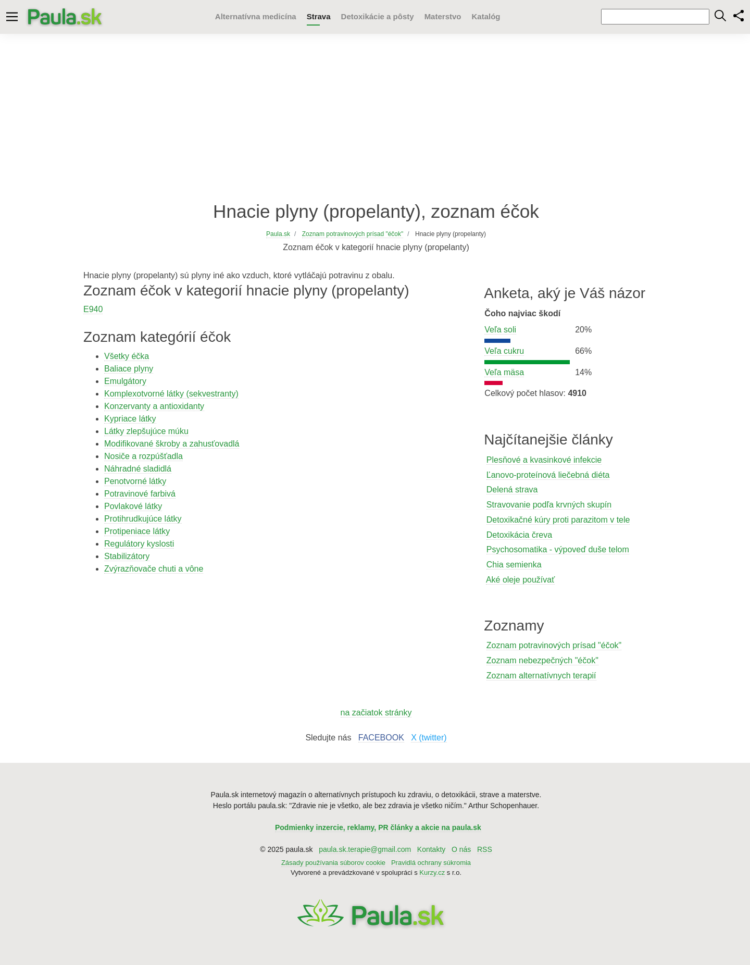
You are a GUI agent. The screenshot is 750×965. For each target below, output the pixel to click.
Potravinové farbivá (140, 493)
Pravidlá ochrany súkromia (431, 863)
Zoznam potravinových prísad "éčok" (553, 645)
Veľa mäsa (504, 372)
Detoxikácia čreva (519, 534)
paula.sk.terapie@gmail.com (365, 849)
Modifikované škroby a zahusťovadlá (171, 443)
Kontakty (431, 849)
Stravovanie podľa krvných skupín (548, 504)
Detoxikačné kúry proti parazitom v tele (558, 519)
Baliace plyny (128, 368)
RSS (484, 849)
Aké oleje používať (520, 579)
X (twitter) (428, 737)
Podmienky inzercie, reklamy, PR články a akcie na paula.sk (378, 827)
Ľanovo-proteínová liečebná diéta (548, 475)
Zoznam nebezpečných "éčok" (542, 660)
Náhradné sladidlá (137, 468)
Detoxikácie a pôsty (377, 16)
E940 (93, 309)
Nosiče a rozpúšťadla (143, 456)
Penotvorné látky (135, 481)
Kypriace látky (130, 418)
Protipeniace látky (137, 531)
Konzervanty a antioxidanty (154, 406)
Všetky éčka (126, 356)
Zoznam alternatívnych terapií (541, 675)
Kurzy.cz (432, 872)
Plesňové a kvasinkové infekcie (544, 459)
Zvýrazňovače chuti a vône (153, 568)
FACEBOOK (381, 737)
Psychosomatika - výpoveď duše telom (557, 549)
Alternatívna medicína (255, 16)
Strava (319, 16)
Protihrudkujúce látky (143, 518)
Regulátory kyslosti (139, 543)
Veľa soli (500, 329)
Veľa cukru (504, 351)
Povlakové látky (133, 506)
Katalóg (485, 16)
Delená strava (512, 489)
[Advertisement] (375, 117)
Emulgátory (125, 381)
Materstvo (442, 16)
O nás (461, 849)
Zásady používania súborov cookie (333, 863)
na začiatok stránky (376, 712)
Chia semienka (514, 564)
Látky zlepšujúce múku (146, 431)
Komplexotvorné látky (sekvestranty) (171, 393)
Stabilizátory (126, 556)
